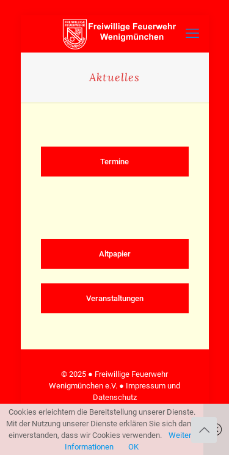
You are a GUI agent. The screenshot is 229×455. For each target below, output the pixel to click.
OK (133, 446)
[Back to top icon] (204, 430)
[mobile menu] (192, 33)
